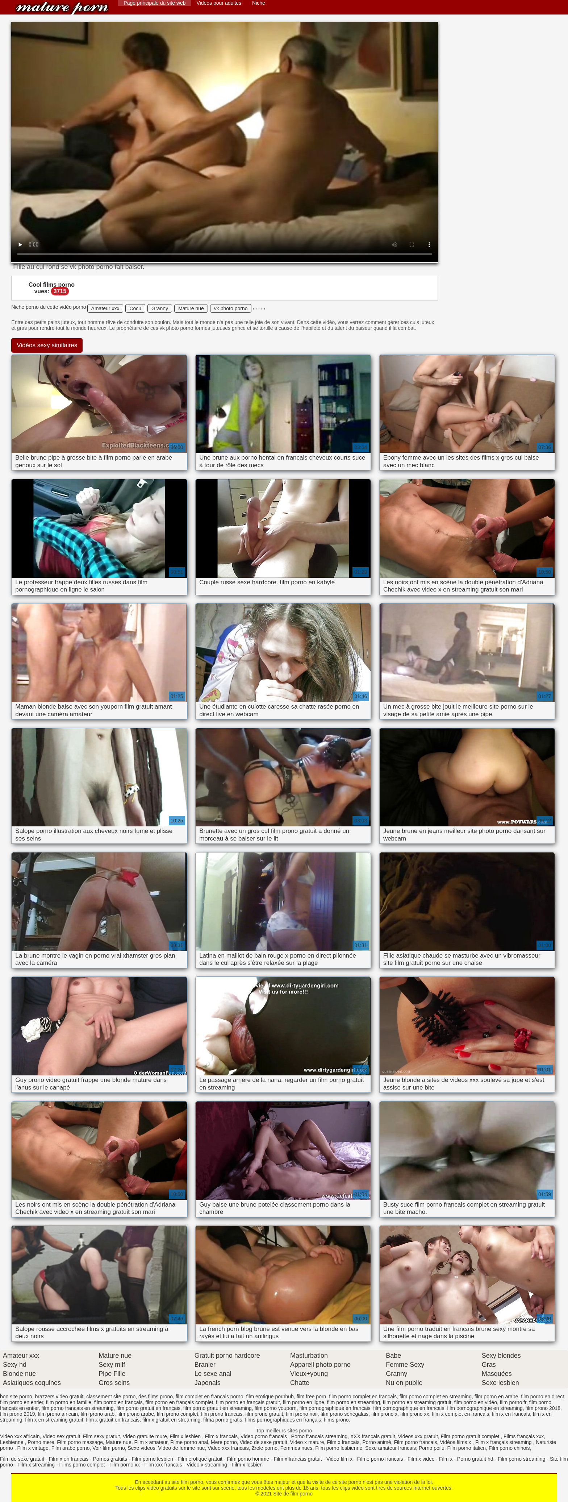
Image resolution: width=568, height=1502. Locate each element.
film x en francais (511, 1414)
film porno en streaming (353, 1402)
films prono (336, 1420)
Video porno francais (264, 1436)
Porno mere (41, 1442)
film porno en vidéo (475, 1402)
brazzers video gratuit (59, 1396)
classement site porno (110, 1396)
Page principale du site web (154, 3)
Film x (445, 1459)
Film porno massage (80, 1442)
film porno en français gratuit (248, 1402)
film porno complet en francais (363, 1396)
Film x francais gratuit (298, 1459)
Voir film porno (108, 1448)
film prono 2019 (17, 1414)
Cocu (135, 308)
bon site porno (16, 1396)
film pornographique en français (334, 1408)
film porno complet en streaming (436, 1396)
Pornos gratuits (110, 1459)
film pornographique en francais (408, 1408)
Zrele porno (264, 1448)
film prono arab (97, 1414)
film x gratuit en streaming (171, 1420)
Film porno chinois (509, 1448)
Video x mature (307, 1442)
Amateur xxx (105, 308)
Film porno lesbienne (338, 1448)
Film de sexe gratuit (22, 1459)
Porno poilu (431, 1448)
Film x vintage (32, 1448)
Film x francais (221, 1436)
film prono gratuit (264, 1414)
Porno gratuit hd (475, 1459)
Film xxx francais (163, 1465)
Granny (159, 308)
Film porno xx (124, 1465)
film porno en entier (21, 1402)
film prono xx (414, 1414)
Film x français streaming (504, 1442)
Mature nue (191, 308)
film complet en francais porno (209, 1396)
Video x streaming (207, 1465)
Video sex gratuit (61, 1436)
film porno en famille (68, 1402)
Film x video (421, 1459)
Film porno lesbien (152, 1459)
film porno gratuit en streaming (217, 1408)
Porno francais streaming (319, 1436)
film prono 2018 (543, 1408)
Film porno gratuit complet (471, 1436)
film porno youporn (276, 1408)
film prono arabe (135, 1414)
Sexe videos (141, 1448)
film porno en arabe (496, 1396)
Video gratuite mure (145, 1436)
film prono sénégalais (344, 1414)
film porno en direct (542, 1396)
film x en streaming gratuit (54, 1420)
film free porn (311, 1396)
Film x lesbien (186, 1436)
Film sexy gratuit (101, 1436)
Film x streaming (36, 1465)
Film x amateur (150, 1442)
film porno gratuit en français (148, 1408)
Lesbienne (12, 1442)
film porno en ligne (303, 1402)
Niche (258, 3)
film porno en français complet (179, 1402)
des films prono (155, 1396)
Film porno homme (248, 1459)
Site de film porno (62, 8)
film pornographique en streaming (485, 1408)
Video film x (339, 1459)
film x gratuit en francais (112, 1420)
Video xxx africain (19, 1436)
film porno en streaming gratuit (417, 1402)
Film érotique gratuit (200, 1459)
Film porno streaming (522, 1459)
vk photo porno (231, 308)
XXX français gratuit (372, 1436)
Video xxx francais (228, 1448)
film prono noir (302, 1414)
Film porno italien (466, 1448)
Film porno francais (415, 1442)
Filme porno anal (189, 1442)
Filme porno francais (380, 1459)
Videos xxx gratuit (418, 1436)
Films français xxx (524, 1436)
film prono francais (221, 1414)
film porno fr (513, 1402)
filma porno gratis (222, 1420)
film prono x (384, 1414)
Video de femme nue (181, 1448)
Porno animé (376, 1442)
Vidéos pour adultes (219, 3)
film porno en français (118, 1402)
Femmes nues (296, 1448)
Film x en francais (69, 1459)
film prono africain (58, 1414)
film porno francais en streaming (77, 1408)
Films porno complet (82, 1465)
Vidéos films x (456, 1442)
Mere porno (224, 1442)
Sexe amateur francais (390, 1448)
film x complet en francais (460, 1414)
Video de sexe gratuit (263, 1442)
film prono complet (177, 1414)
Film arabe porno (70, 1448)
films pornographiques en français (283, 1420)
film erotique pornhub (270, 1396)
